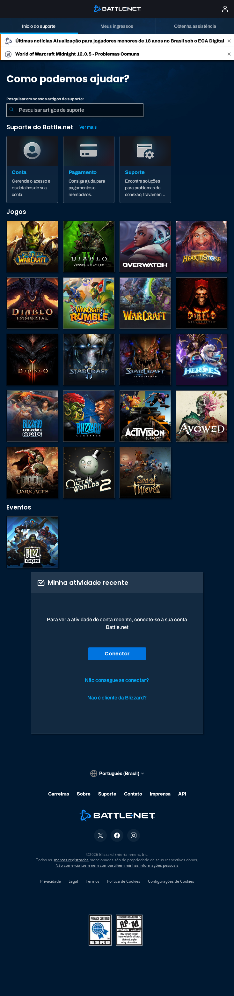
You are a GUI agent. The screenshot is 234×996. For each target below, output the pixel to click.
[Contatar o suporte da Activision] (145, 416)
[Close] (229, 40)
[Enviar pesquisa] (11, 110)
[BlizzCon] (32, 542)
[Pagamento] (89, 169)
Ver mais (88, 127)
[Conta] (32, 169)
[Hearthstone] (202, 247)
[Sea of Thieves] (145, 473)
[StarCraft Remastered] (145, 360)
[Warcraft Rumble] (89, 303)
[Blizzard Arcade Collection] (32, 416)
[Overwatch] (145, 247)
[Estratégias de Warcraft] (145, 303)
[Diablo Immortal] (32, 303)
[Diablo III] (32, 360)
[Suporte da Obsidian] (202, 416)
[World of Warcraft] (32, 247)
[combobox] (74, 110)
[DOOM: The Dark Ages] (32, 473)
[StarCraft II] (89, 360)
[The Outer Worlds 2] (89, 473)
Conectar (117, 653)
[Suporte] (145, 169)
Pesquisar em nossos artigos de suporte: (45, 99)
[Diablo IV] (89, 247)
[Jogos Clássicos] (89, 416)
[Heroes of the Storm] (202, 360)
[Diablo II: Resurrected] (202, 303)
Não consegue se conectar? (117, 680)
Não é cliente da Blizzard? (117, 697)
